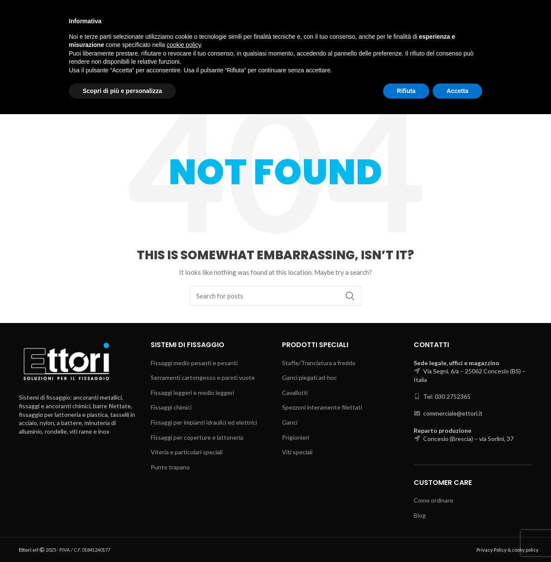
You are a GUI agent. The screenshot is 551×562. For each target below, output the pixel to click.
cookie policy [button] (184, 492)
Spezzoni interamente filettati (322, 407)
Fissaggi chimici (171, 407)
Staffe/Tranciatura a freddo (319, 362)
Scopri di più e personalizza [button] (122, 538)
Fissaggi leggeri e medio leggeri (192, 392)
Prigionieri (295, 437)
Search (514, 42)
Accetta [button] (457, 538)
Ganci (289, 422)
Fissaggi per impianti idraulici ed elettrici (204, 422)
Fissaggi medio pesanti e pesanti (194, 362)
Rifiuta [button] (406, 538)
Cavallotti (295, 392)
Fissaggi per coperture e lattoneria (197, 437)
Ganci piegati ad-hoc (309, 377)
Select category (464, 41)
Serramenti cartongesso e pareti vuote (203, 377)
